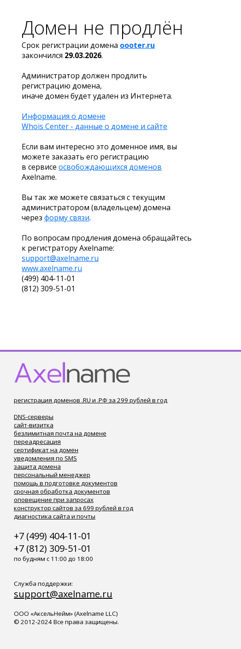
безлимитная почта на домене (60, 433)
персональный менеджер (52, 475)
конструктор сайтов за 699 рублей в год (73, 508)
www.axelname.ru (52, 268)
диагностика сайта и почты (54, 516)
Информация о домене (64, 116)
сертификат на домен (46, 450)
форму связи (66, 217)
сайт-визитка (33, 425)
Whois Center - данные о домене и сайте (94, 126)
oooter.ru (137, 45)
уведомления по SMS (45, 458)
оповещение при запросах (54, 500)
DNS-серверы (33, 417)
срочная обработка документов (62, 491)
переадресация (37, 441)
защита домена (37, 466)
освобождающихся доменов (110, 167)
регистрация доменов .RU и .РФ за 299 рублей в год (90, 400)
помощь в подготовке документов (66, 483)
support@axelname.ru (60, 258)
